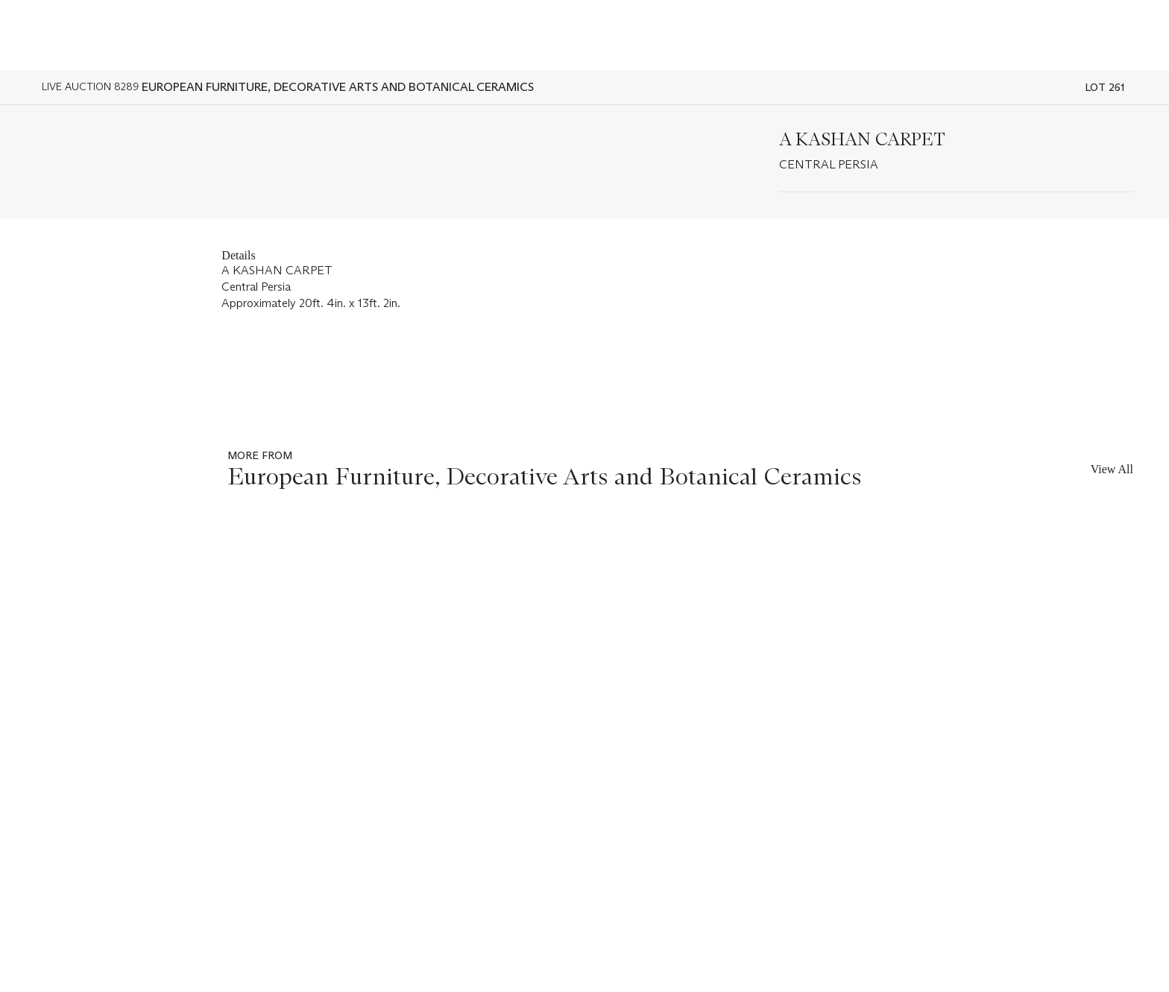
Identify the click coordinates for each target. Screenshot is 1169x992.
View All (1112, 469)
